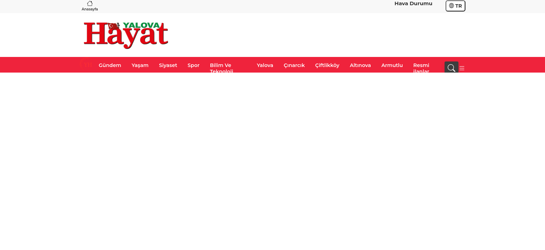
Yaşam (140, 65)
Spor (194, 65)
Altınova (360, 65)
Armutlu (392, 65)
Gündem (110, 65)
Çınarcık (294, 65)
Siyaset (168, 65)
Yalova (265, 65)
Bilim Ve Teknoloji (221, 68)
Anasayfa (90, 5)
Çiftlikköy (327, 65)
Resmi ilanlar (421, 68)
